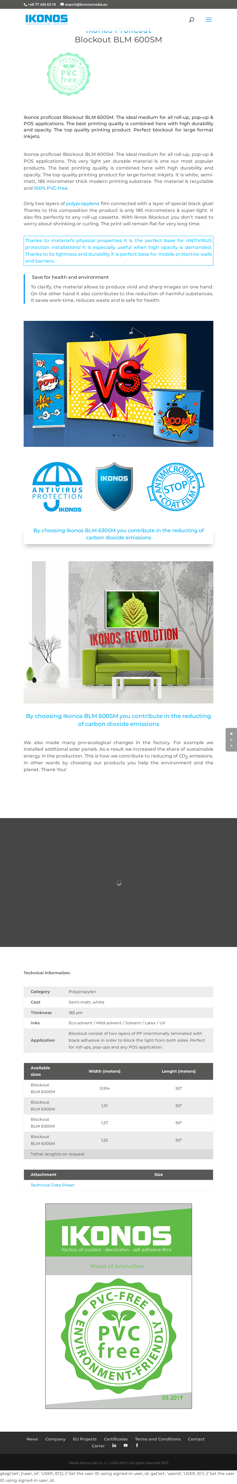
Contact (196, 1439)
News (32, 1439)
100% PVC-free (51, 188)
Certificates (116, 1439)
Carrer (98, 1445)
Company (55, 1439)
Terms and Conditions (158, 1439)
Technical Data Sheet (52, 1185)
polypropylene (82, 203)
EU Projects (85, 1439)
